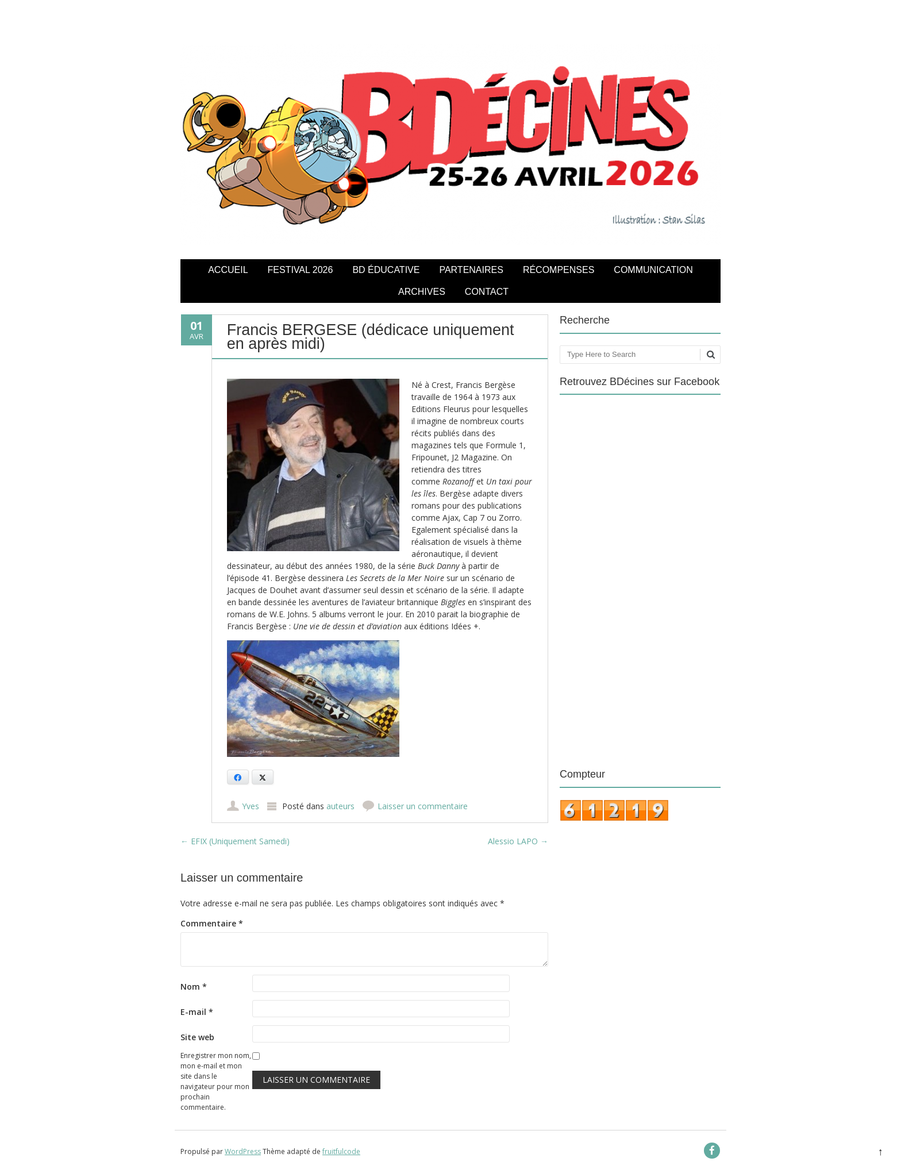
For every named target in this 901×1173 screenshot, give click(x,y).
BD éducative (385, 270)
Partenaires (471, 270)
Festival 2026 (300, 270)
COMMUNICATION (653, 270)
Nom (193, 986)
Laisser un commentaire (423, 806)
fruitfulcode (341, 1151)
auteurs (340, 806)
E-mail (196, 1011)
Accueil (228, 270)
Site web (197, 1037)
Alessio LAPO (518, 841)
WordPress (243, 1151)
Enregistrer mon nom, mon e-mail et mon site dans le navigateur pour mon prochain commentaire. (215, 1081)
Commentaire (211, 923)
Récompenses (558, 270)
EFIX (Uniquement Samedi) (235, 841)
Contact (487, 292)
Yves (250, 806)
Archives (421, 292)
